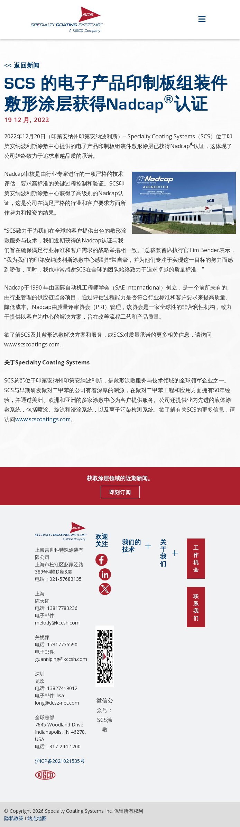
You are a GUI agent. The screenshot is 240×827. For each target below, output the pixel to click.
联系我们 (196, 607)
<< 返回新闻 (22, 65)
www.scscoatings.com (43, 419)
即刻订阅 (120, 492)
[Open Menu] (202, 20)
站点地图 (37, 818)
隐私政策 (14, 818)
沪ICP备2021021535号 (60, 761)
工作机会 (196, 558)
